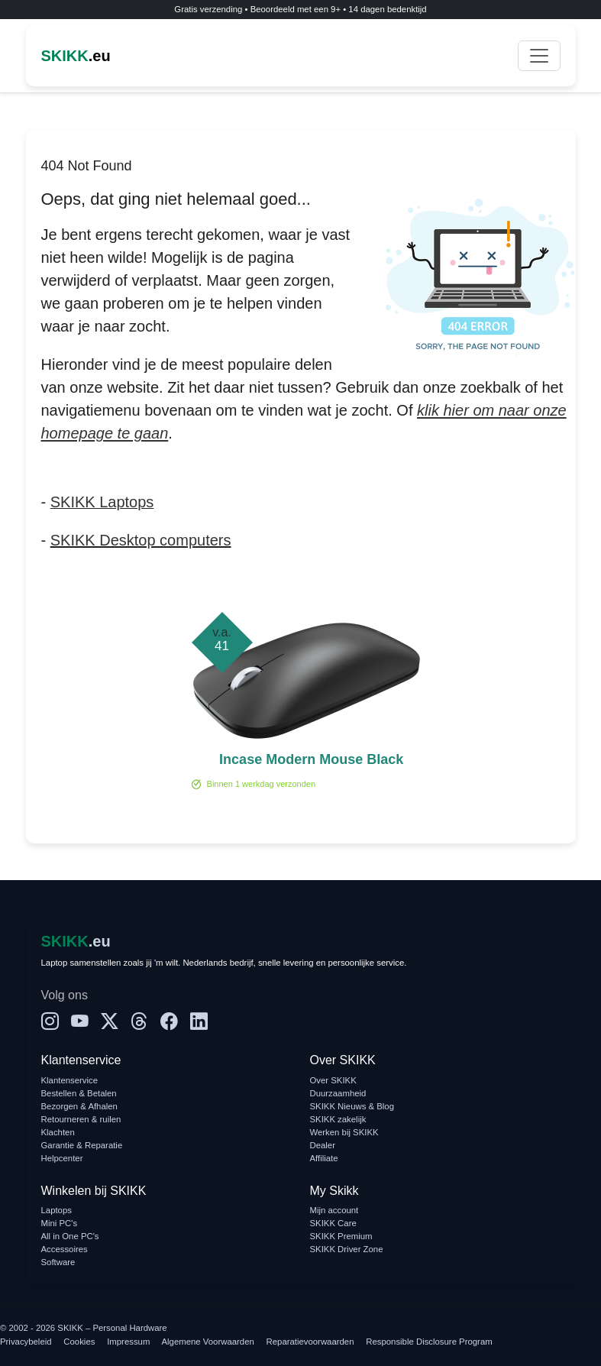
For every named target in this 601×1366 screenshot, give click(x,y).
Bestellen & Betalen (79, 1093)
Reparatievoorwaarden (310, 1341)
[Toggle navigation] (539, 55)
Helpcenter (62, 1158)
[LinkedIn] (199, 1021)
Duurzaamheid (338, 1093)
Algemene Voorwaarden (208, 1341)
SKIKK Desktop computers (140, 540)
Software (58, 1262)
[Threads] (139, 1021)
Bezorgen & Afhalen (79, 1106)
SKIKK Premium (341, 1236)
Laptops (56, 1210)
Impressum (128, 1341)
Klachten (58, 1132)
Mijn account (334, 1210)
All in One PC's (70, 1236)
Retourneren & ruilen (81, 1119)
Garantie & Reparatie (82, 1145)
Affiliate (324, 1158)
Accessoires (64, 1249)
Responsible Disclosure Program (429, 1341)
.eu (76, 55)
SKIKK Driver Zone (346, 1249)
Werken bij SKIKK (344, 1132)
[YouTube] (80, 1021)
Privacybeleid (26, 1341)
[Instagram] (50, 1021)
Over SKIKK (333, 1080)
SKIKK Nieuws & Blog (352, 1106)
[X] (109, 1021)
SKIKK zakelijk (338, 1119)
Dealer (322, 1145)
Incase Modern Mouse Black (311, 759)
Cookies (79, 1341)
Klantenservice (70, 1080)
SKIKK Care (333, 1223)
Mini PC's (59, 1223)
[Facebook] (169, 1021)
